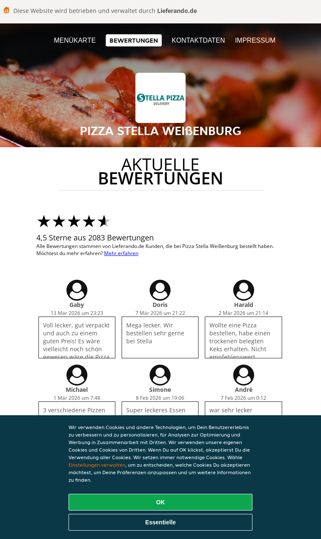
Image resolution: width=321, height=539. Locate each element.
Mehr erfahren (121, 253)
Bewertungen (134, 40)
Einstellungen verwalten (97, 465)
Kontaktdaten (198, 40)
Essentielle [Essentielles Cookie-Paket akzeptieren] (160, 522)
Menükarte (75, 40)
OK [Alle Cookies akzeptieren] (160, 502)
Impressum (255, 40)
